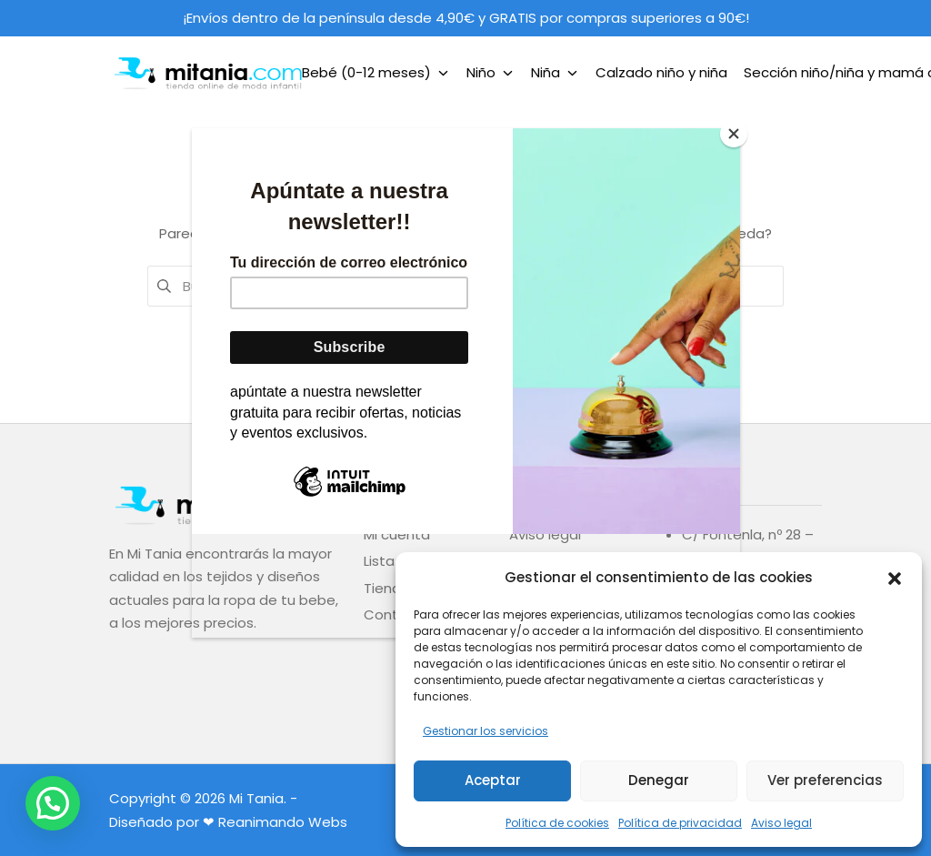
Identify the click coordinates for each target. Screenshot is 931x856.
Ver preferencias (825, 780)
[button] (895, 577)
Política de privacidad (680, 823)
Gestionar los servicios (485, 731)
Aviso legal (781, 823)
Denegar (658, 780)
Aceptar (493, 780)
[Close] (735, 132)
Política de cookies (557, 823)
